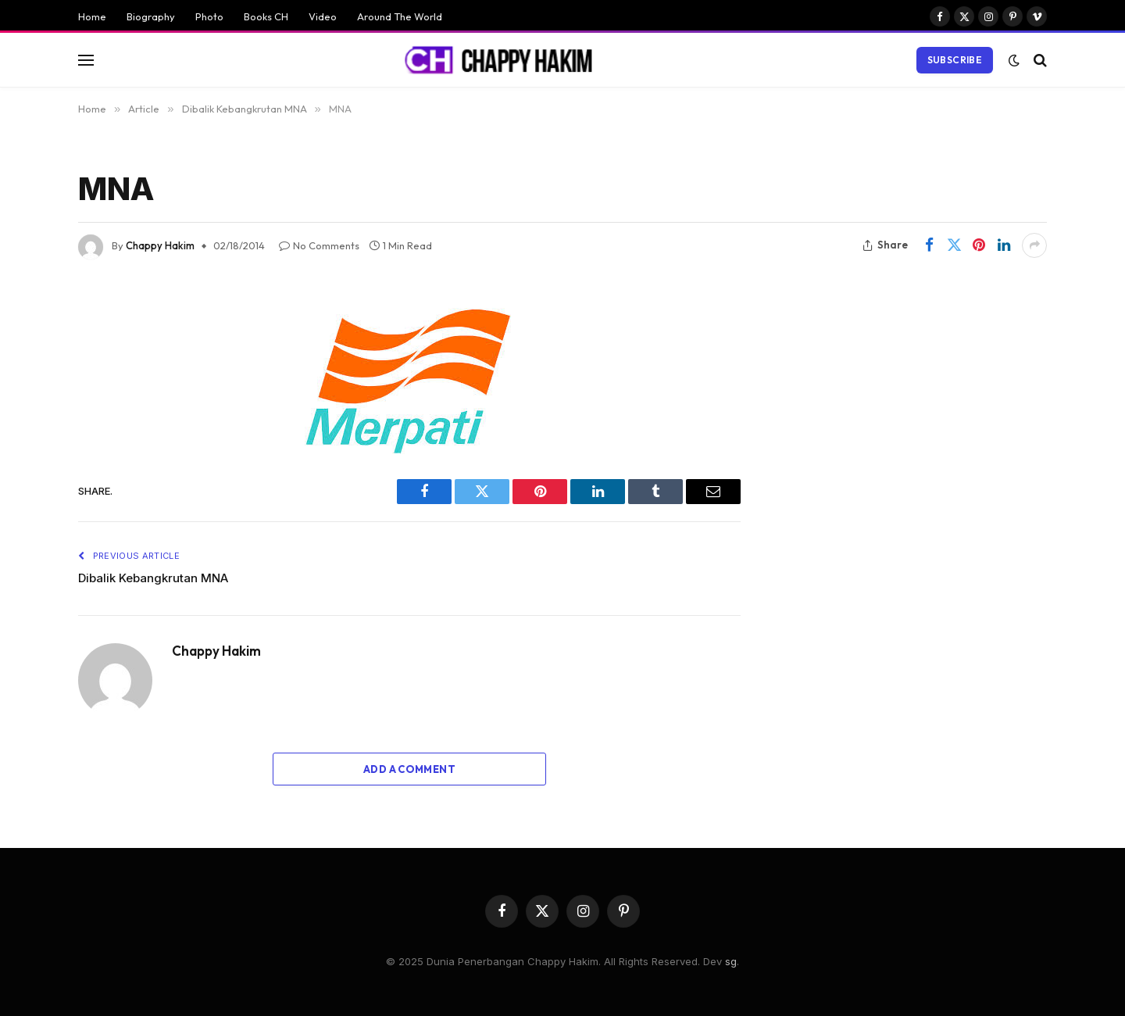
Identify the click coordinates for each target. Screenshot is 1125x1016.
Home (92, 16)
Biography (151, 16)
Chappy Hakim (160, 245)
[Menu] (86, 59)
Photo (209, 16)
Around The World (399, 16)
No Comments (319, 245)
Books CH (266, 16)
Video (323, 16)
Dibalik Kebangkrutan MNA (153, 578)
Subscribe (954, 60)
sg (731, 961)
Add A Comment (409, 769)
